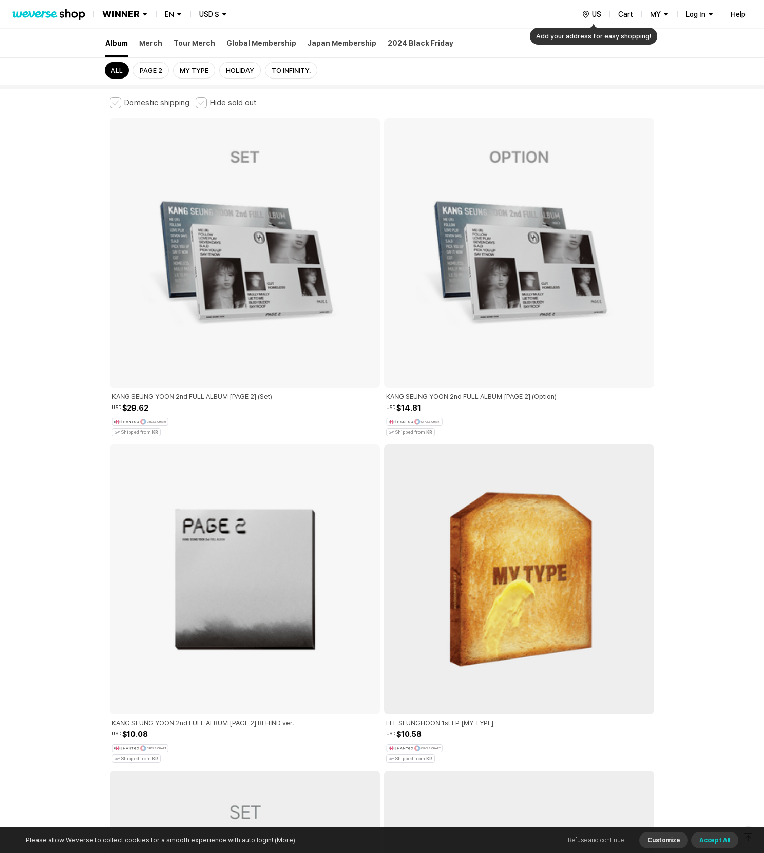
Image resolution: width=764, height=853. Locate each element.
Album (116, 43)
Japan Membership (342, 43)
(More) (284, 840)
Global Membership (261, 43)
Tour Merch (194, 43)
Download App (628, 787)
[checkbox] (149, 102)
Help (738, 14)
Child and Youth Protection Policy (349, 681)
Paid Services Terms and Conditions (235, 681)
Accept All (714, 840)
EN (169, 14)
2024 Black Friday (420, 43)
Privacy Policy (431, 681)
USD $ (209, 14)
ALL (117, 70)
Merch (150, 43)
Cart (625, 14)
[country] (591, 14)
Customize (663, 840)
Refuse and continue (596, 840)
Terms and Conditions (138, 681)
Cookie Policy (483, 681)
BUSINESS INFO (283, 726)
